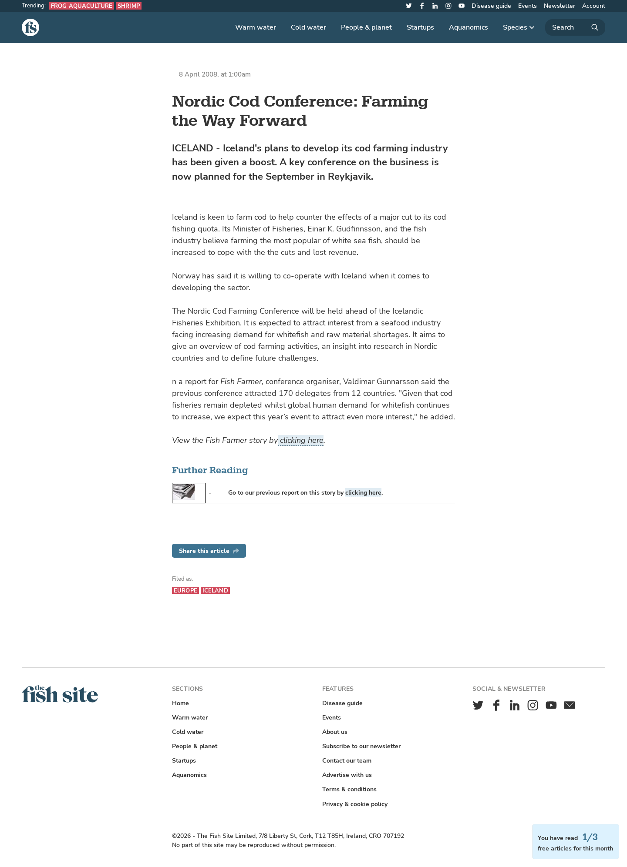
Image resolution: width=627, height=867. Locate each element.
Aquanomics (468, 27)
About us (334, 732)
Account (593, 6)
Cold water (308, 27)
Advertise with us (347, 775)
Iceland (215, 590)
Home (180, 703)
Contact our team (346, 761)
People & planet (366, 27)
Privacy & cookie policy (355, 804)
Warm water (255, 27)
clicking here (301, 440)
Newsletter (559, 6)
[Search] (575, 27)
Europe (185, 590)
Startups (420, 27)
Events (527, 6)
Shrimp (129, 6)
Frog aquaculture (81, 6)
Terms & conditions (349, 789)
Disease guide (491, 6)
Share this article (209, 551)
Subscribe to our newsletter (361, 746)
